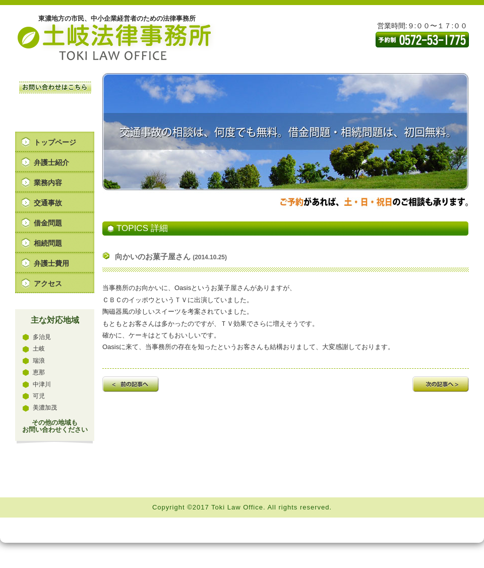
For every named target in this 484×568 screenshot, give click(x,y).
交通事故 (48, 203)
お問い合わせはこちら (55, 87)
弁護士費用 (51, 263)
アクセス (48, 283)
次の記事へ (440, 384)
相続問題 (48, 243)
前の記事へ (130, 384)
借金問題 (48, 223)
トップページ (55, 142)
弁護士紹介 (51, 162)
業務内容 (48, 183)
